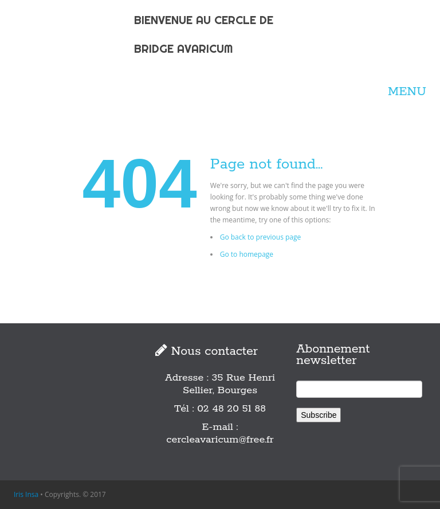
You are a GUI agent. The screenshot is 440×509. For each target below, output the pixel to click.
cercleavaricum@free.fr (219, 439)
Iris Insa (26, 494)
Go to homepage (246, 254)
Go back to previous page (260, 237)
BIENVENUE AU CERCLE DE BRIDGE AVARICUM (203, 34)
